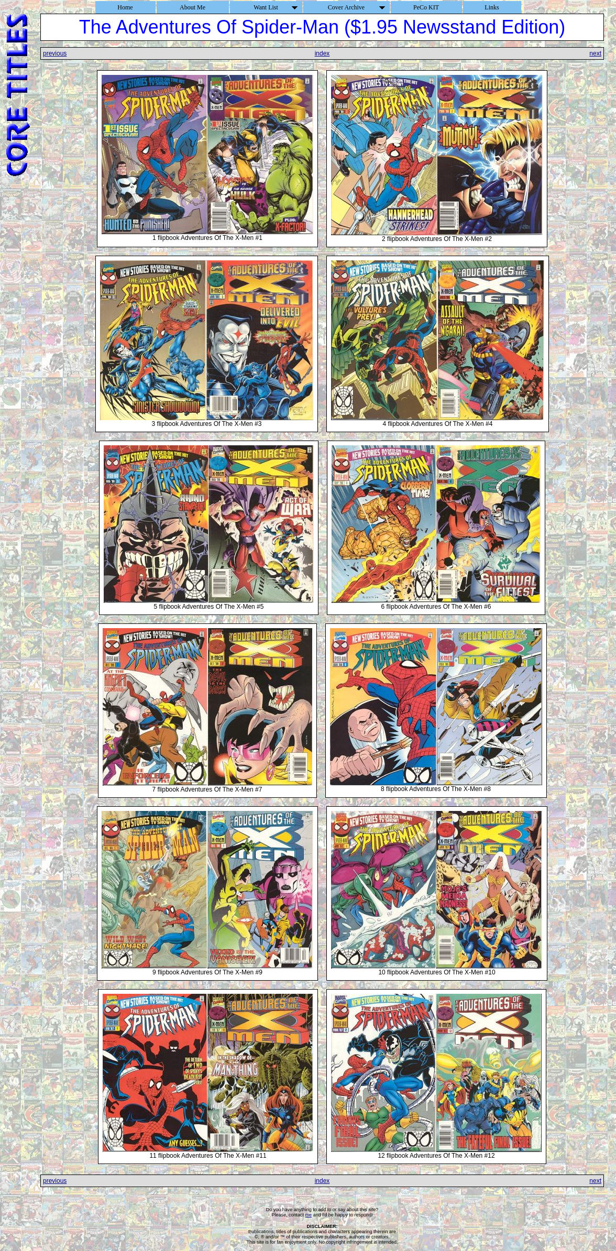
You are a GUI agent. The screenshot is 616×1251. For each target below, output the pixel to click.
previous (55, 53)
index (322, 53)
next (595, 53)
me (308, 1214)
